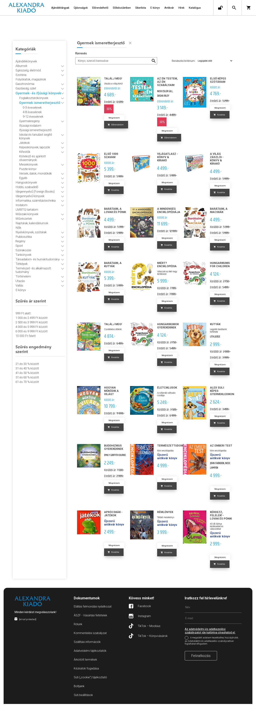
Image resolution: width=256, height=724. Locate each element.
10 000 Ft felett (26, 319)
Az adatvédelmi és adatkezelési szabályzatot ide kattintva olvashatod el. (210, 650)
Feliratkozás (201, 676)
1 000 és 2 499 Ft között (32, 301)
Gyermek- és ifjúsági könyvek (38, 87)
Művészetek (24, 205)
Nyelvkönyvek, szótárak (31, 219)
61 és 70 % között (27, 360)
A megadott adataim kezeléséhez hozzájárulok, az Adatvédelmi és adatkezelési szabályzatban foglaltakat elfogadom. (212, 660)
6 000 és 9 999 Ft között (32, 314)
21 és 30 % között (27, 342)
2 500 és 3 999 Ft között (32, 305)
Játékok (24, 133)
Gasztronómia (25, 77)
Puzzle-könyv (28, 155)
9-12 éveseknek (33, 110)
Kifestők (24, 142)
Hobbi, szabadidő (27, 173)
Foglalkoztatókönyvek (33, 92)
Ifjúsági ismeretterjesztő (35, 124)
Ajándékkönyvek (26, 55)
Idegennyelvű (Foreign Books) (35, 178)
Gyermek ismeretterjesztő (39, 96)
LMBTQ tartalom (27, 196)
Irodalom (22, 191)
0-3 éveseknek (32, 101)
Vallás (19, 268)
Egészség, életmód (28, 64)
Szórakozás (23, 237)
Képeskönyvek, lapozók (34, 137)
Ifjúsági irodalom (30, 119)
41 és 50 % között (27, 351)
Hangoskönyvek (26, 169)
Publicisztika (24, 223)
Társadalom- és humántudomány (38, 246)
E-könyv (21, 273)
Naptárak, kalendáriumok (32, 210)
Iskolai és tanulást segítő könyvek (41, 128)
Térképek (22, 250)
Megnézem (118, 118)
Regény (20, 228)
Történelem (23, 259)
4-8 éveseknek (32, 106)
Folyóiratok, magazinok (31, 73)
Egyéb (23, 164)
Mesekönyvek (28, 151)
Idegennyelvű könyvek (30, 182)
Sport (19, 232)
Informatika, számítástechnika (36, 187)
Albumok (21, 59)
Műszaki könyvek (27, 200)
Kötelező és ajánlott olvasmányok (41, 146)
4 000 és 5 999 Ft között (32, 310)
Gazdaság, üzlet (26, 82)
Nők (18, 214)
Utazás (20, 264)
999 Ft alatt (23, 296)
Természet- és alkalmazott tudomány (40, 255)
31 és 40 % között (27, 346)
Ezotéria (21, 68)
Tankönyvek (24, 241)
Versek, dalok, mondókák (35, 160)
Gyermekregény (29, 115)
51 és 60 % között (27, 355)
